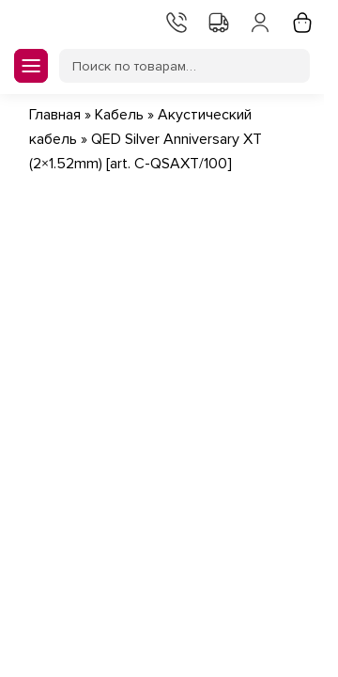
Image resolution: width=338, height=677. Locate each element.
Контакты (174, 20)
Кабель (119, 114)
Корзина (300, 20)
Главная (55, 114)
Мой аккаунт (258, 20)
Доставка (216, 20)
